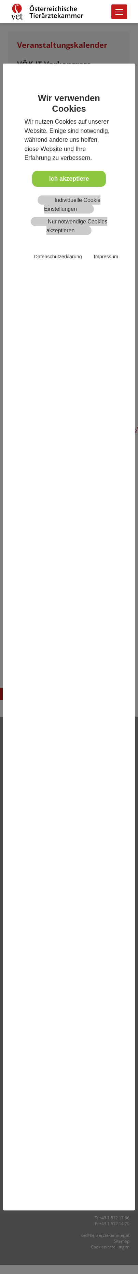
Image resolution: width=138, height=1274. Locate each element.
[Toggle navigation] (119, 11)
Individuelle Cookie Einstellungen (72, 204)
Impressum (106, 256)
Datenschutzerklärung (58, 256)
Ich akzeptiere (69, 178)
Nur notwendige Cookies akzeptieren (77, 226)
